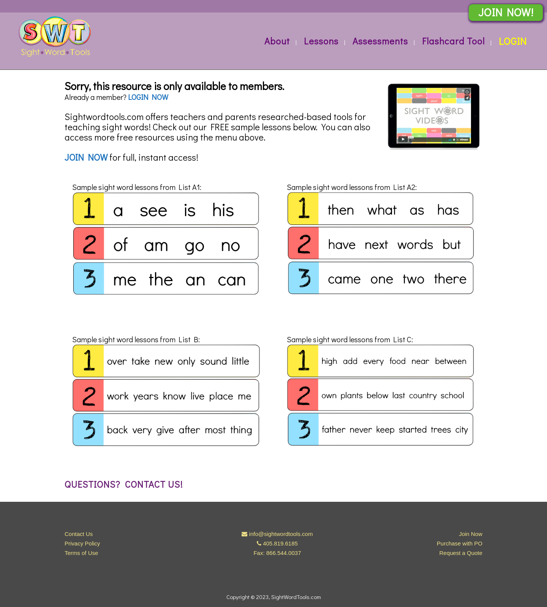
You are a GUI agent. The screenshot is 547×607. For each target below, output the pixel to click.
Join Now (470, 534)
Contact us (152, 484)
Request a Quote (460, 553)
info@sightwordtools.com (281, 534)
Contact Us (79, 534)
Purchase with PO (459, 543)
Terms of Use (81, 553)
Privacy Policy (82, 543)
